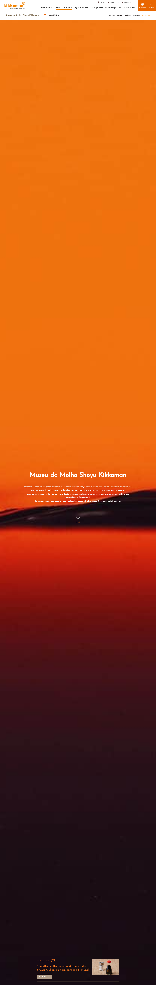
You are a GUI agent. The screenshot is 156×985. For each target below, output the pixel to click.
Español (136, 15)
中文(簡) (120, 15)
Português (146, 15)
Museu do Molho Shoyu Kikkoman (22, 15)
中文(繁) (128, 15)
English (112, 15)
